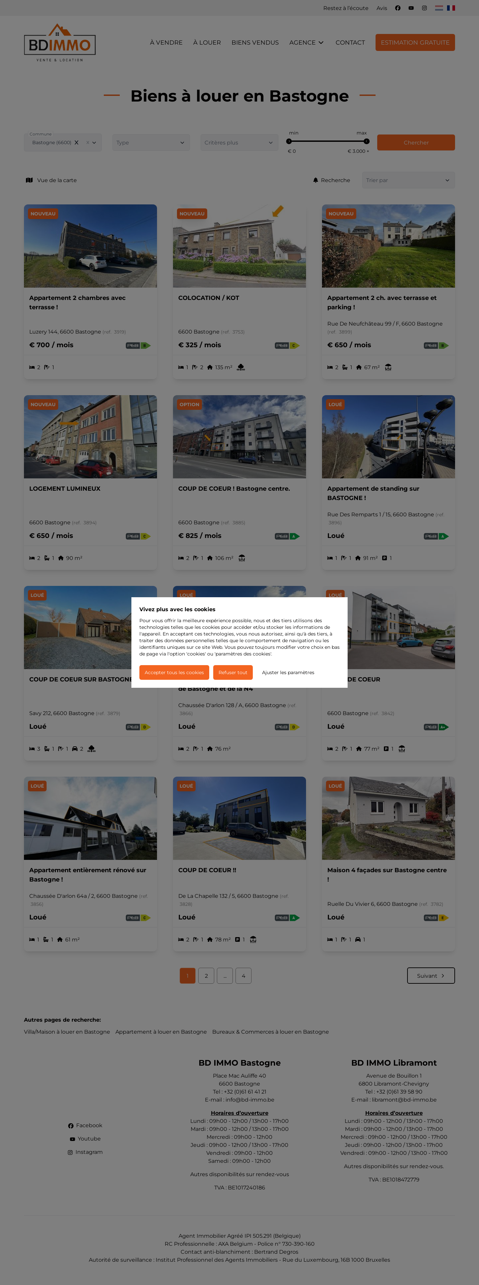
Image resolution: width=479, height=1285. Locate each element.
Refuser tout (233, 672)
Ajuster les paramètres (288, 672)
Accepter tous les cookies (174, 672)
